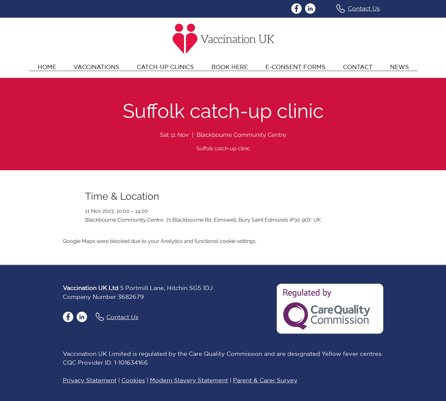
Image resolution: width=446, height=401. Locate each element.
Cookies (133, 380)
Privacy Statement (89, 380)
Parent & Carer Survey (265, 380)
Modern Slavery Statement (189, 380)
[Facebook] (296, 8)
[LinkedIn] (310, 8)
